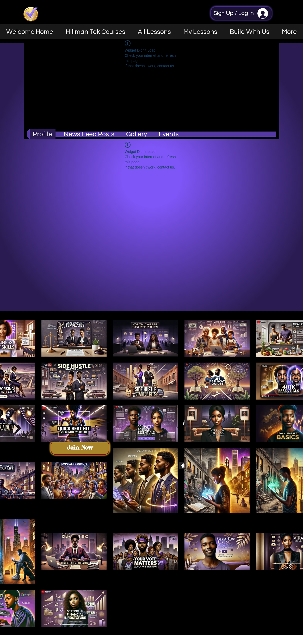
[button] (250, 32)
